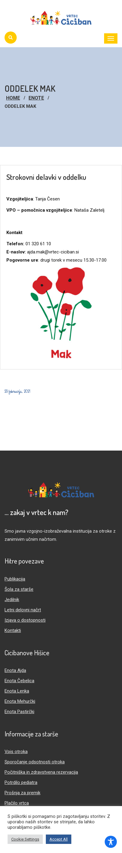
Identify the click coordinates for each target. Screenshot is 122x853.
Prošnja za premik (22, 792)
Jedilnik (12, 599)
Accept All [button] (58, 839)
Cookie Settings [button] (25, 839)
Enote (36, 98)
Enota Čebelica (19, 680)
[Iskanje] (11, 37)
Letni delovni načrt (23, 610)
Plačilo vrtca (17, 803)
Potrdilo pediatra (21, 782)
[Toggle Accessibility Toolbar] (110, 841)
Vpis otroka (16, 751)
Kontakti (13, 630)
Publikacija (15, 579)
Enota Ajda (15, 670)
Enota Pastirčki (19, 711)
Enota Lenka (17, 691)
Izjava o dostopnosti (25, 620)
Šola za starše (19, 589)
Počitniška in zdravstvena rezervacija (41, 772)
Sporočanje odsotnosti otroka (35, 762)
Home (13, 98)
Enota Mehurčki (20, 701)
